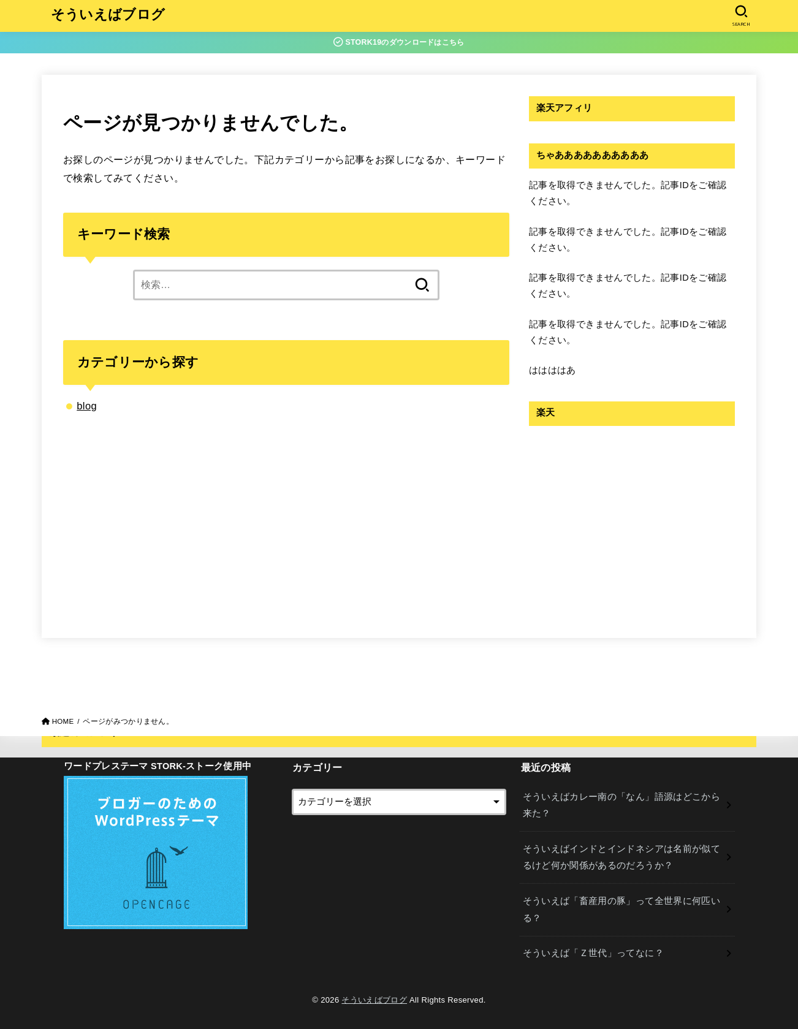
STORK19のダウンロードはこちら (398, 42)
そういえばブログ (108, 16)
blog (87, 405)
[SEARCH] (741, 16)
